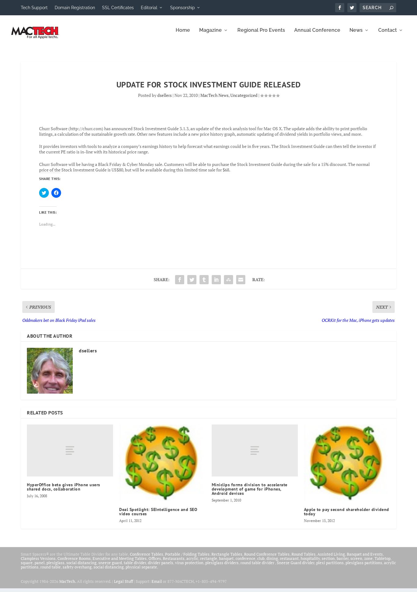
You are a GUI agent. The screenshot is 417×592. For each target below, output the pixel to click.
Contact (387, 34)
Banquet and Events (365, 558)
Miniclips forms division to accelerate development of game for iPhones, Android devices (249, 493)
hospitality (310, 562)
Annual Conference (317, 34)
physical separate (141, 571)
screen (356, 562)
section (328, 562)
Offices (154, 562)
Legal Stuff (123, 585)
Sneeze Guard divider (295, 566)
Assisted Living (331, 558)
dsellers (164, 99)
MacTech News (214, 99)
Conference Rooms (74, 562)
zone (368, 562)
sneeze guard (110, 566)
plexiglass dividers (222, 566)
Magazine (210, 34)
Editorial (149, 7)
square (27, 566)
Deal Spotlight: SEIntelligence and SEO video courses (158, 515)
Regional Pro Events (261, 34)
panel (40, 566)
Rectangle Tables (226, 558)
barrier (343, 562)
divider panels (160, 566)
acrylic (192, 562)
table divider (135, 566)
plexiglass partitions (364, 566)
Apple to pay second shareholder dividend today (346, 515)
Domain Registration (75, 7)
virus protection (189, 566)
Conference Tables (146, 558)
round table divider (257, 566)
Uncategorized (244, 99)
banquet (226, 562)
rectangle (208, 562)
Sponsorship (182, 7)
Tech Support (34, 7)
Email (157, 585)
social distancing (81, 566)
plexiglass (55, 566)
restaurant (289, 562)
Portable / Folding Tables (187, 558)
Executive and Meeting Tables (120, 562)
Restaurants (174, 562)
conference (245, 562)
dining (272, 562)
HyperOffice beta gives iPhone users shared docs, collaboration (63, 490)
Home (183, 34)
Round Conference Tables (267, 558)
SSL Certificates (118, 7)
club (261, 562)
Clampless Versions (38, 562)
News (356, 34)
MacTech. (67, 585)
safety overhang (77, 571)
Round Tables (303, 558)
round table (50, 571)
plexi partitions (330, 566)
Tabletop (382, 562)
